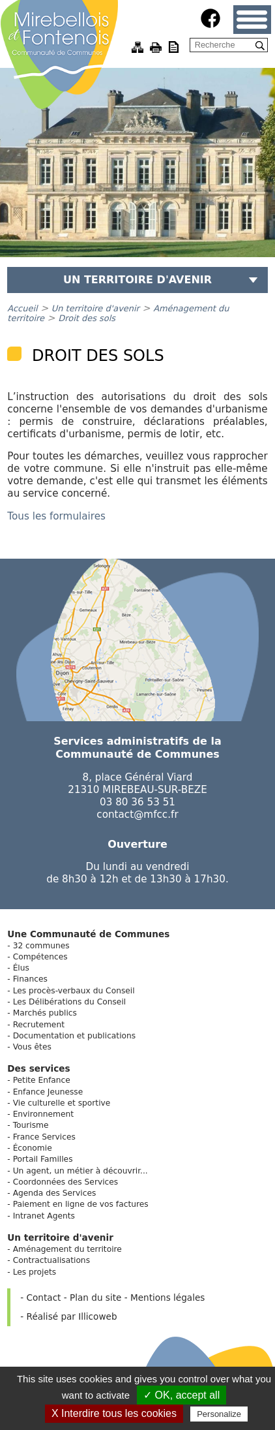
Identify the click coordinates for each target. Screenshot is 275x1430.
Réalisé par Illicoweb (72, 1316)
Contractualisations (51, 1260)
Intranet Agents (44, 1215)
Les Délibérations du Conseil (69, 1001)
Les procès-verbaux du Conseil (74, 990)
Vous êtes (32, 1046)
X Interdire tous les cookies (114, 1413)
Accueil (22, 308)
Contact (44, 1297)
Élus (21, 967)
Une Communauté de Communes (88, 934)
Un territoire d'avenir (95, 308)
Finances (30, 979)
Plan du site (95, 1297)
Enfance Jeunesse (48, 1091)
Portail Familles (43, 1159)
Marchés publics (45, 1013)
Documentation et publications (74, 1035)
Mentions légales (167, 1297)
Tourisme (31, 1125)
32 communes (41, 945)
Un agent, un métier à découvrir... (80, 1170)
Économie (32, 1148)
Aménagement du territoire (67, 1249)
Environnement (43, 1114)
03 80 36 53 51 (137, 802)
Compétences (40, 956)
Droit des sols (86, 318)
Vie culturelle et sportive (62, 1103)
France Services (44, 1137)
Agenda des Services (54, 1193)
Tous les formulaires (56, 516)
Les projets (35, 1272)
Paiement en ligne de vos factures (81, 1204)
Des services (38, 1068)
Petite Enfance (41, 1080)
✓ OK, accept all (181, 1395)
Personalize (219, 1414)
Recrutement (39, 1024)
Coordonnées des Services (66, 1182)
